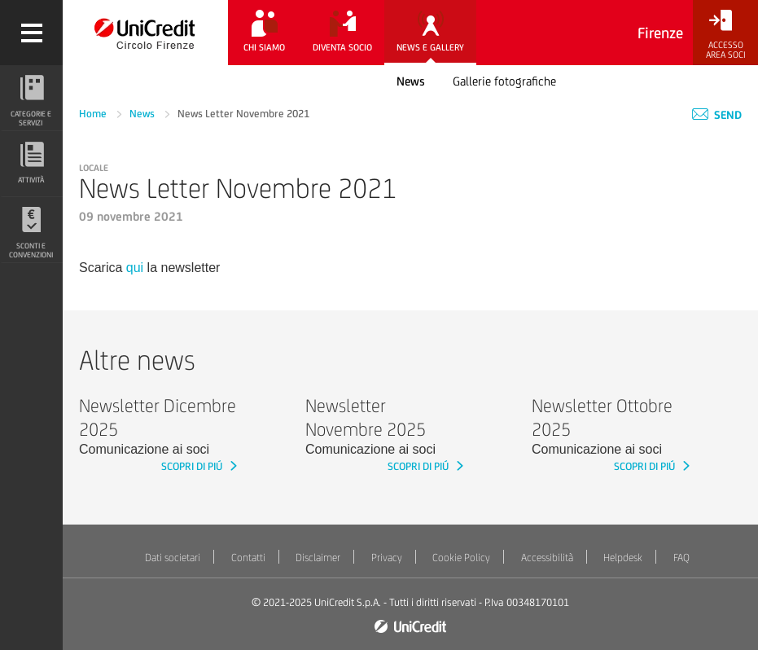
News (411, 81)
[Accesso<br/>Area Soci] (725, 35)
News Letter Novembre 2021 (243, 114)
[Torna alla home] (145, 32)
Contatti (248, 557)
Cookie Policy (461, 557)
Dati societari (172, 557)
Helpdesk (622, 557)
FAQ (681, 557)
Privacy (386, 557)
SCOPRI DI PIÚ (193, 466)
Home (94, 114)
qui (134, 267)
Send (717, 114)
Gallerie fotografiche (504, 81)
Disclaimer (318, 557)
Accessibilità (547, 557)
